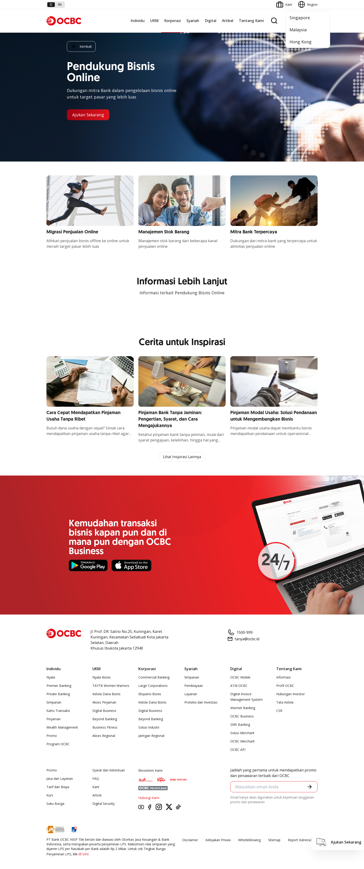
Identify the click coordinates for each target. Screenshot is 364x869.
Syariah (192, 20)
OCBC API (237, 750)
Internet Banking (242, 708)
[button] (310, 787)
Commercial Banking (153, 677)
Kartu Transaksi (58, 711)
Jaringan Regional (151, 736)
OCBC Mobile (240, 677)
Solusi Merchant (242, 733)
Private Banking (58, 694)
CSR (279, 711)
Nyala (50, 677)
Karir (95, 787)
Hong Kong (300, 41)
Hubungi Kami (148, 798)
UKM (154, 20)
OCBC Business (242, 716)
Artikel (227, 20)
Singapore (299, 17)
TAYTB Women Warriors (110, 686)
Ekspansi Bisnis (149, 694)
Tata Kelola (284, 702)
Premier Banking (58, 686)
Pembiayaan (193, 686)
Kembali (81, 46)
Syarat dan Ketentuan (108, 770)
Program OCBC (58, 744)
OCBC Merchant (242, 741)
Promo (51, 736)
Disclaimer (190, 840)
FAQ (95, 779)
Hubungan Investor (290, 694)
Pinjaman (53, 719)
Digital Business (104, 711)
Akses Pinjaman (104, 702)
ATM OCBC (238, 686)
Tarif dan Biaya (57, 787)
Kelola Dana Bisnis (106, 694)
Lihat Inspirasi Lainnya (182, 457)
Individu (137, 20)
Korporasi (172, 20)
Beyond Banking (104, 719)
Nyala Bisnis (101, 677)
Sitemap (274, 840)
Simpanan (53, 702)
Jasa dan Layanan (59, 779)
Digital (210, 20)
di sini (83, 854)
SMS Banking (240, 725)
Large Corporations (153, 686)
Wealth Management (62, 727)
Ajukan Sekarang (89, 114)
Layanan (190, 694)
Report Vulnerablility (303, 840)
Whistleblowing (249, 840)
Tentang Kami (251, 20)
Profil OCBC (285, 686)
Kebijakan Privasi (218, 840)
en (60, 4)
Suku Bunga (55, 804)
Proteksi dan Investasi (200, 702)
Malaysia (298, 29)
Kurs (49, 795)
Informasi (283, 677)
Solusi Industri (148, 727)
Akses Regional (103, 736)
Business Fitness (104, 727)
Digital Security (103, 804)
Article (97, 795)
